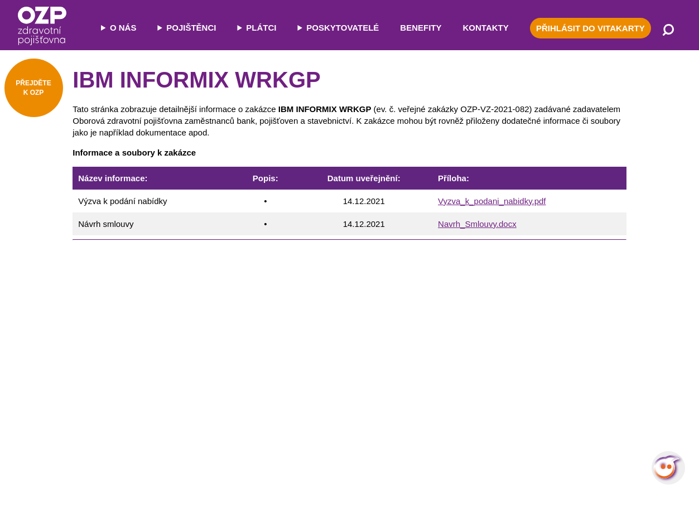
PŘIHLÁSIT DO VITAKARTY (590, 28)
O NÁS (123, 27)
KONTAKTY (486, 27)
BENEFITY (420, 27)
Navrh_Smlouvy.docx (477, 224)
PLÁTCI (261, 27)
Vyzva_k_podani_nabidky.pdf (492, 201)
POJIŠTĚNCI (191, 27)
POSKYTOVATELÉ (342, 27)
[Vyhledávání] (668, 30)
